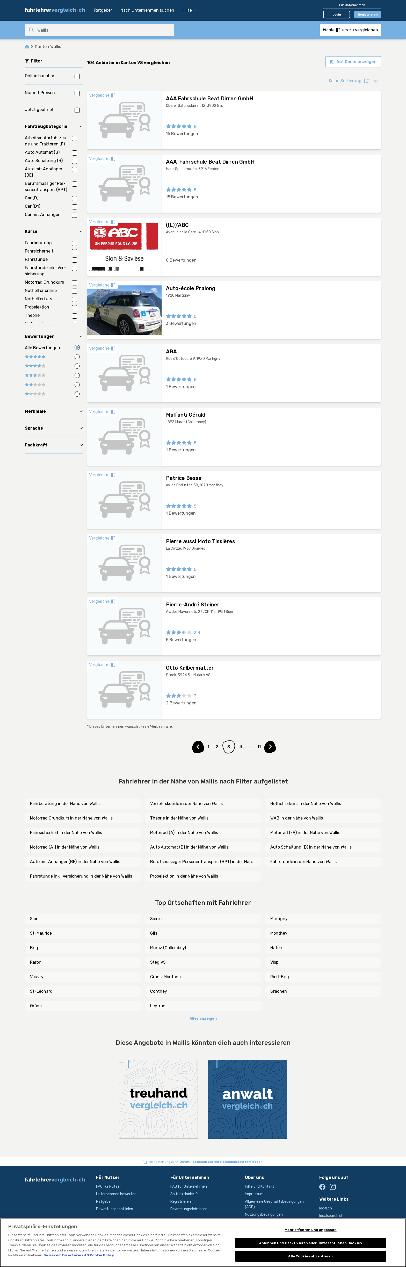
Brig (34, 947)
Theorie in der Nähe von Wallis (179, 818)
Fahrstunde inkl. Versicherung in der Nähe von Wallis (81, 876)
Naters (276, 947)
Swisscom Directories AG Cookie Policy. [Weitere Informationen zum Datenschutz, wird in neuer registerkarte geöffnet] (79, 1255)
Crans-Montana (165, 976)
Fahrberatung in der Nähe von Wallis (65, 803)
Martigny (279, 918)
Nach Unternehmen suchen (147, 10)
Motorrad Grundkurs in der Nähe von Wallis (71, 818)
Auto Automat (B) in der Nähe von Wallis (189, 847)
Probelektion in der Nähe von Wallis (184, 876)
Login (336, 14)
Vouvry (37, 976)
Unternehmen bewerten (116, 1194)
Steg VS (158, 962)
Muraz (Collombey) (168, 947)
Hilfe (190, 10)
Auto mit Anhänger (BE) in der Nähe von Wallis (75, 861)
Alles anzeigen (203, 1018)
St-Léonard (41, 991)
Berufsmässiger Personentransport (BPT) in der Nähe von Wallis (202, 862)
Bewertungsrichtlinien (114, 1209)
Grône (36, 1005)
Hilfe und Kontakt (259, 1186)
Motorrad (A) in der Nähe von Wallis (184, 832)
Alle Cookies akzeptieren (310, 1256)
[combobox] (104, 30)
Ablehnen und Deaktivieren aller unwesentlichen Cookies (310, 1243)
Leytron (157, 1005)
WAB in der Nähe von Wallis (296, 818)
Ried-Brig (279, 976)
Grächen (278, 991)
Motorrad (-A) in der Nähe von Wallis (305, 832)
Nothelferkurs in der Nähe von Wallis (305, 803)
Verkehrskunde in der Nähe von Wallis (186, 803)
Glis (153, 933)
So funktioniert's (184, 1194)
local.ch (325, 1208)
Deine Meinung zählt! (206, 1162)
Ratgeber (103, 10)
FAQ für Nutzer (108, 1186)
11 (259, 746)
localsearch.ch (331, 1216)
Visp (274, 962)
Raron (35, 962)
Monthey (278, 933)
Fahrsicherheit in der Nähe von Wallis (66, 832)
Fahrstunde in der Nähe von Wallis (303, 861)
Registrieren (368, 14)
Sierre (156, 918)
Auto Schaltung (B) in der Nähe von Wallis (311, 847)
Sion (34, 918)
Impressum (254, 1194)
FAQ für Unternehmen (188, 1186)
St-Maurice (41, 933)
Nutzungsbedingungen (264, 1214)
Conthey (158, 991)
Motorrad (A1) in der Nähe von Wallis (64, 847)
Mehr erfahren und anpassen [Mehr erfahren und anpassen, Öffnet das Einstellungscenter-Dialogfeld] (310, 1230)
